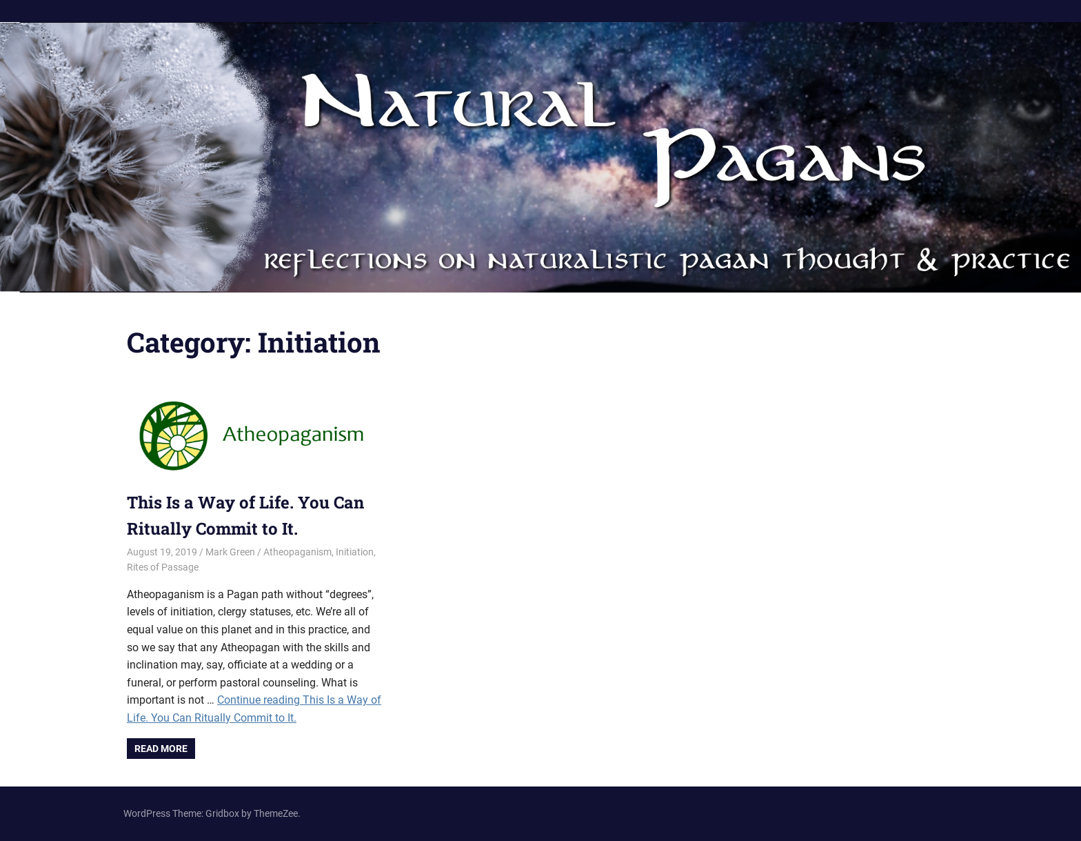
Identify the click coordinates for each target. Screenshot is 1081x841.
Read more (161, 748)
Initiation (355, 551)
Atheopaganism (297, 551)
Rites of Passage (163, 567)
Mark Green (230, 551)
